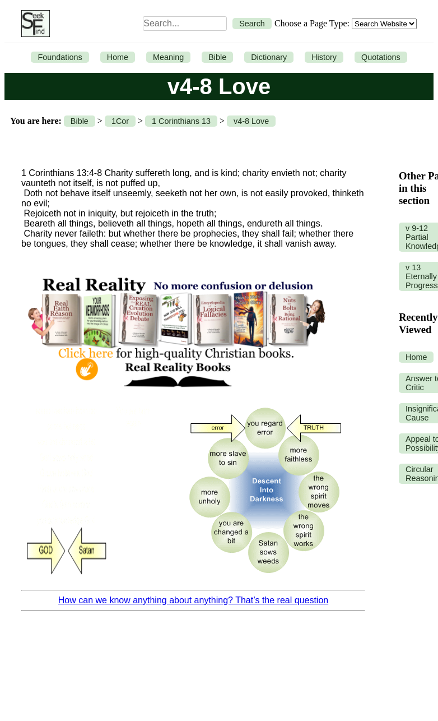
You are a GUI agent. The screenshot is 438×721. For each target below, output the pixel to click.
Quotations (380, 57)
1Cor (120, 121)
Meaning (168, 57)
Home (117, 57)
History (324, 57)
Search (252, 23)
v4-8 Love (251, 121)
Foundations (60, 57)
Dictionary (269, 57)
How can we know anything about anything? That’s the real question (193, 600)
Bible (217, 57)
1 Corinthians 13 (181, 121)
